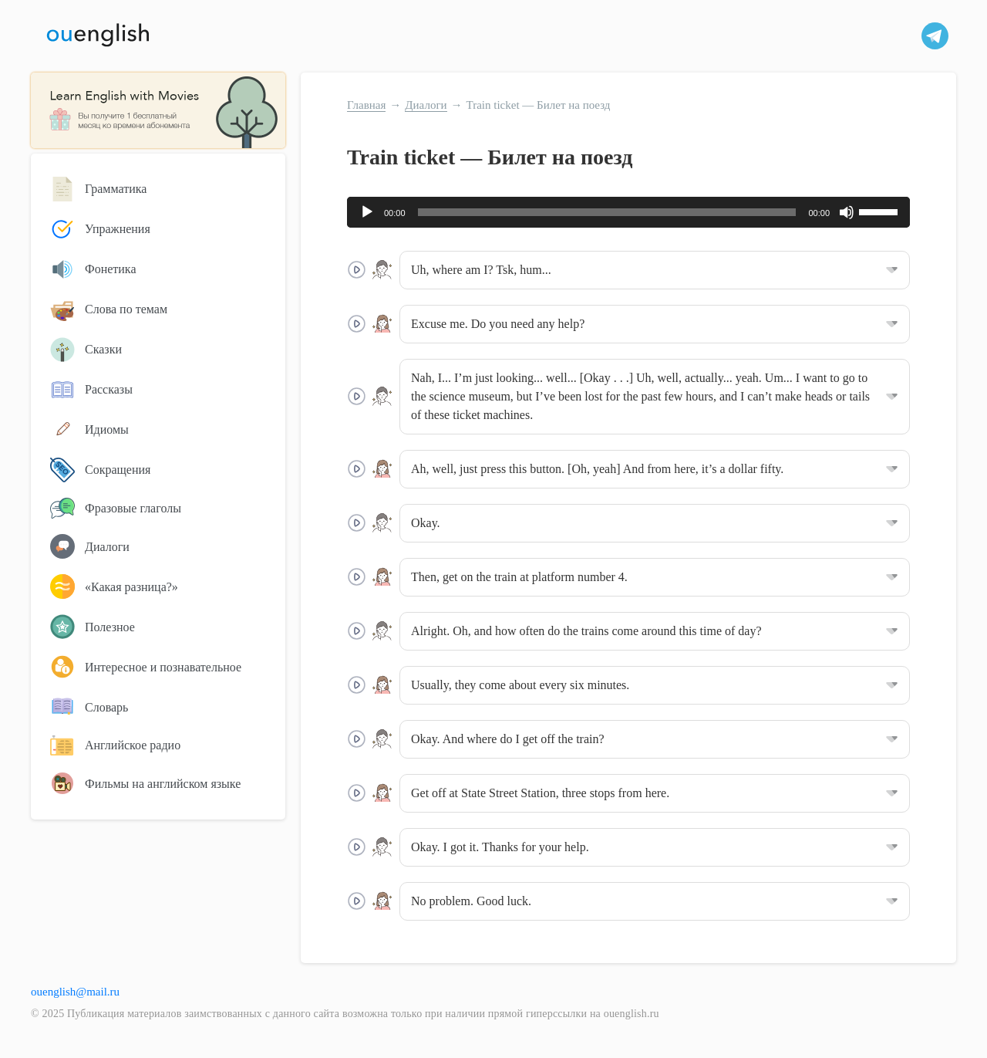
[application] (628, 212)
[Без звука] (846, 212)
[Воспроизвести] (367, 212)
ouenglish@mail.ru (75, 991)
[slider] (607, 212)
